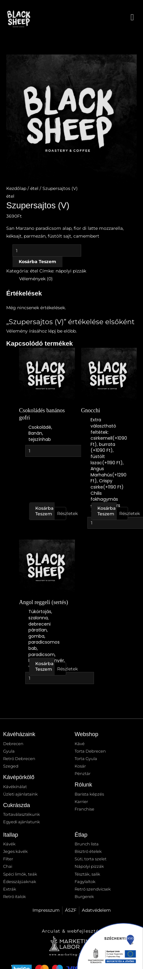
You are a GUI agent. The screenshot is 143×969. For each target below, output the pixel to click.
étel (34, 188)
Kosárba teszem (37, 261)
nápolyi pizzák (71, 270)
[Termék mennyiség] (46, 250)
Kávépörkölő (18, 777)
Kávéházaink (19, 734)
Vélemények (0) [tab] (36, 278)
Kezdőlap (16, 188)
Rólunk (83, 785)
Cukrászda (16, 805)
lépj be (55, 331)
